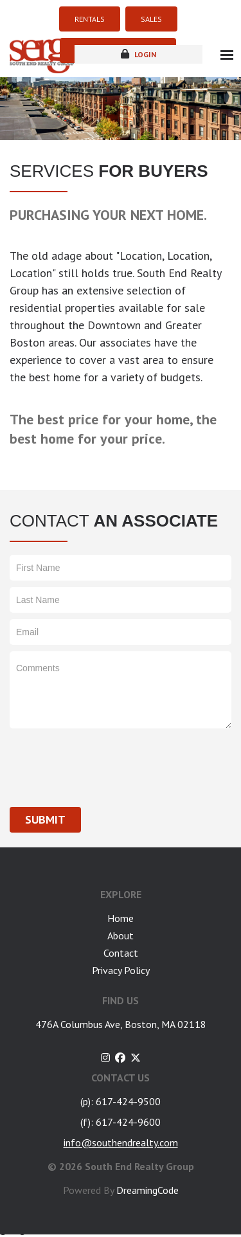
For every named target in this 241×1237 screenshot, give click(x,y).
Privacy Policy (121, 970)
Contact (120, 952)
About (120, 935)
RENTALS (90, 19)
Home (120, 918)
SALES (151, 19)
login (138, 54)
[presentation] (107, 760)
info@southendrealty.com (121, 1142)
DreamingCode (147, 1190)
